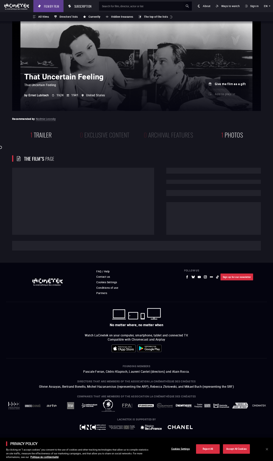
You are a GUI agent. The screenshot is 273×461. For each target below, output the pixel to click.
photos (232, 134)
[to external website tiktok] (217, 277)
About (206, 6)
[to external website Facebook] (187, 277)
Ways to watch (230, 6)
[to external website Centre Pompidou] (202, 406)
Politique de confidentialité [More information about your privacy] (44, 457)
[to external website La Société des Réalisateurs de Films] (14, 406)
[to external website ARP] (108, 406)
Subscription (83, 6)
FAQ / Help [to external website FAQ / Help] (103, 271)
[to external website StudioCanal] (146, 405)
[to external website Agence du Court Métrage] (240, 405)
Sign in (254, 6)
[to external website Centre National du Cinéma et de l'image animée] (93, 427)
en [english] (266, 6)
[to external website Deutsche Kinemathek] (221, 406)
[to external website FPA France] (127, 405)
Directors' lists (69, 16)
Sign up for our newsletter (237, 276)
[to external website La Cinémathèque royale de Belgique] (259, 405)
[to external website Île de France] (151, 427)
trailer (41, 134)
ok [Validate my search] (187, 6)
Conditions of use (107, 287)
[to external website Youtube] (199, 277)
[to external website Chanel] (180, 427)
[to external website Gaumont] (165, 405)
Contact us (103, 276)
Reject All (208, 449)
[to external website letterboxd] (211, 277)
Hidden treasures (122, 16)
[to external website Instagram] (205, 277)
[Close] (267, 449)
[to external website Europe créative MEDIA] (122, 427)
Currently (94, 16)
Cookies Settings (106, 282)
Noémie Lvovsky (46, 119)
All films (43, 16)
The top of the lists (156, 16)
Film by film (51, 6)
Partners (101, 293)
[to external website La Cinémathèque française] (183, 405)
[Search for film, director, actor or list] (145, 6)
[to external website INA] (70, 405)
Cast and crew (31, 246)
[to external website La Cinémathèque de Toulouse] (89, 405)
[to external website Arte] (52, 405)
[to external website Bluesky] (193, 277)
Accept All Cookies (236, 449)
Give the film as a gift (230, 84)
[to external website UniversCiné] (33, 405)
